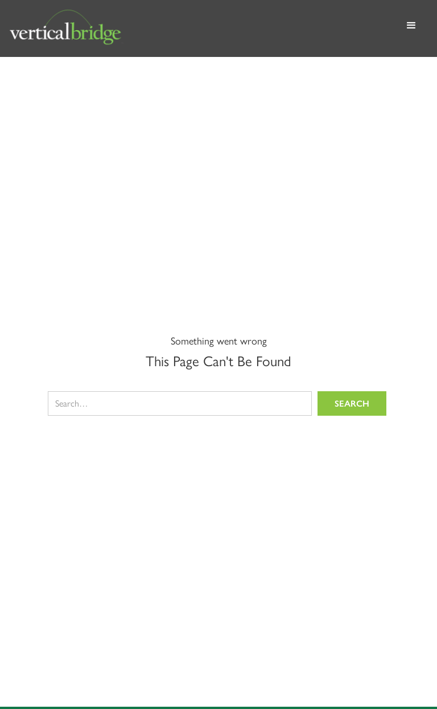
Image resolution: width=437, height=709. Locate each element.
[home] (201, 28)
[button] (411, 28)
